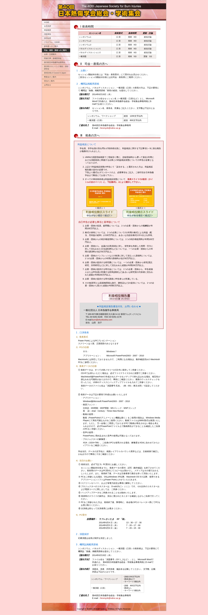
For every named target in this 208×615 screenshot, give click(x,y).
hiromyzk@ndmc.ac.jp (110, 128)
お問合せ (47, 85)
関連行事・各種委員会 (52, 58)
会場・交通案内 (50, 54)
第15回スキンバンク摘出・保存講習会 (56, 67)
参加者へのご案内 (51, 46)
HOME (46, 22)
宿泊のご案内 (49, 81)
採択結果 (47, 38)
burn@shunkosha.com (102, 320)
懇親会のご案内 (50, 77)
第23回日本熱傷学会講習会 (54, 62)
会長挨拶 (47, 26)
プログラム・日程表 (52, 42)
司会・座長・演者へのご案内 (55, 50)
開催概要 (47, 30)
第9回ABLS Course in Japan (55, 73)
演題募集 (47, 34)
